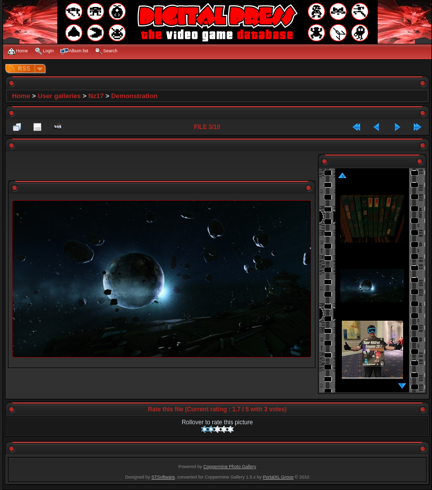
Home (21, 96)
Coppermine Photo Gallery (229, 466)
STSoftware (163, 477)
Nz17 (96, 96)
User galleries (59, 96)
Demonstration (134, 96)
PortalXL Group (278, 477)
